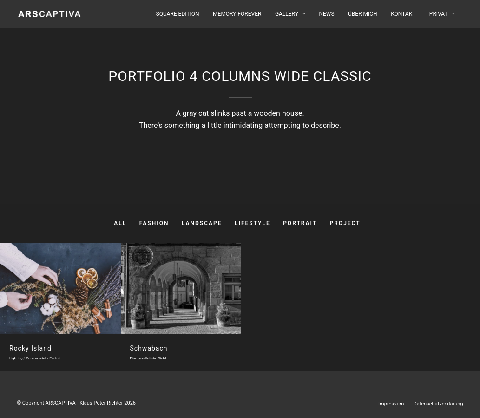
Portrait (300, 223)
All (120, 223)
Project (345, 223)
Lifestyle (252, 223)
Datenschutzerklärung (438, 404)
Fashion (154, 223)
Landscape (202, 223)
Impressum (391, 404)
